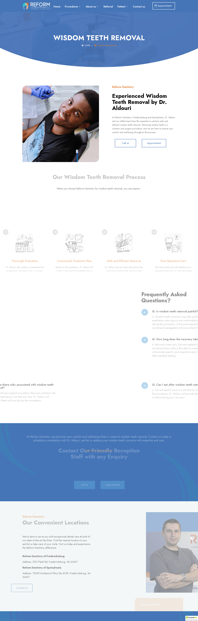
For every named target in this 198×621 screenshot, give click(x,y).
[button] (191, 618)
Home (65, 4)
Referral (118, 4)
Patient (133, 4)
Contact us (100, 8)
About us (101, 4)
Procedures (82, 4)
